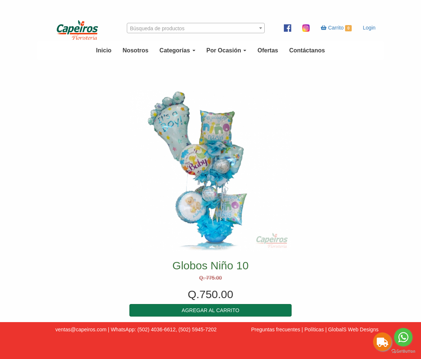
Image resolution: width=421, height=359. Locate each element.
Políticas (314, 329)
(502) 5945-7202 (197, 329)
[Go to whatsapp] (403, 337)
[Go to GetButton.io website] (403, 351)
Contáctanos (307, 50)
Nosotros (135, 50)
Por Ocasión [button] (226, 50)
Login (369, 28)
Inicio (104, 50)
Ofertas (267, 50)
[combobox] (196, 28)
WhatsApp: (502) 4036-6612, (144, 329)
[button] (210, 310)
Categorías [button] (177, 50)
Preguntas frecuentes (275, 329)
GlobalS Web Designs (353, 329)
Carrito (336, 28)
